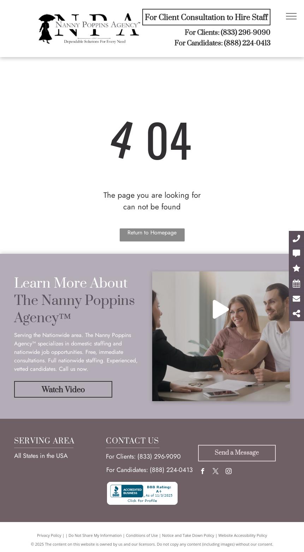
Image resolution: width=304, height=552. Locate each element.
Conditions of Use (142, 535)
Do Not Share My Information (95, 535)
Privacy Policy (49, 535)
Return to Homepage (152, 232)
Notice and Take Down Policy (188, 535)
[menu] (291, 16)
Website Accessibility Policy (242, 535)
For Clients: (121, 456)
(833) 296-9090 (245, 33)
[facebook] (202, 472)
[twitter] (215, 472)
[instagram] (228, 472)
